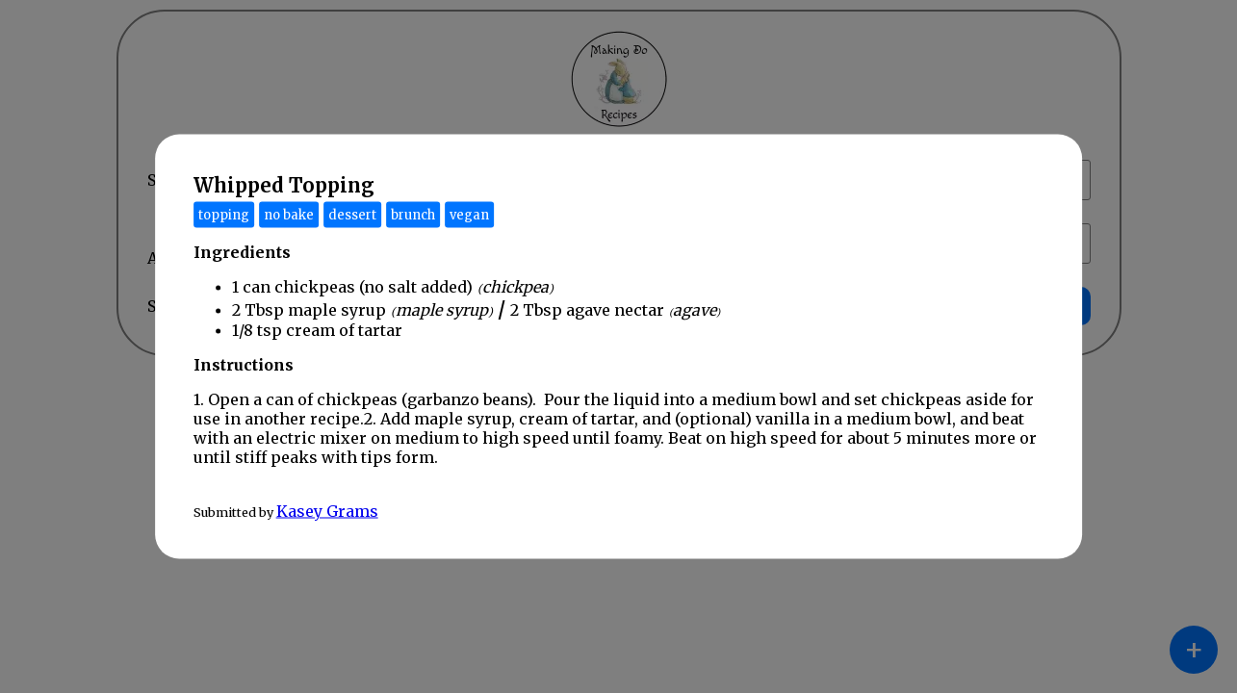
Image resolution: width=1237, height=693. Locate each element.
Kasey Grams (327, 511)
